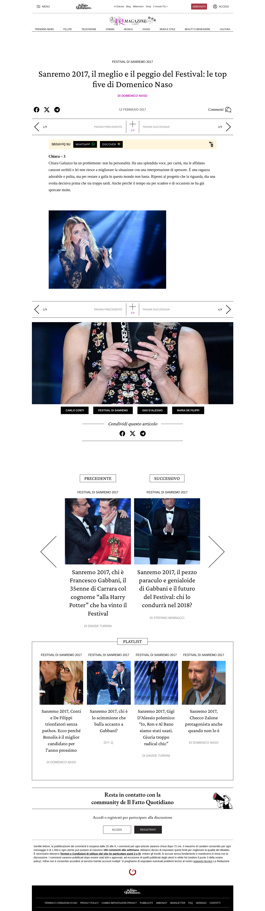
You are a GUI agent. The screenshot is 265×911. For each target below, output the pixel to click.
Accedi (117, 827)
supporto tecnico (203, 858)
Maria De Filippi (188, 410)
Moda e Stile (167, 29)
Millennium (138, 6)
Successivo (167, 477)
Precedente (98, 477)
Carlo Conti (75, 410)
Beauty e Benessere (197, 29)
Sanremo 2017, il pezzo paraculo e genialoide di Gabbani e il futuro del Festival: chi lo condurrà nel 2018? (167, 587)
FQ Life (67, 29)
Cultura (225, 29)
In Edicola (119, 6)
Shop (148, 6)
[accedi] (220, 6)
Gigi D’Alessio (152, 410)
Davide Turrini (100, 624)
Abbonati (199, 6)
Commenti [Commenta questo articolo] (219, 109)
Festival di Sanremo (113, 410)
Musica (128, 29)
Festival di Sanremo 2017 (132, 61)
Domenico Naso (134, 95)
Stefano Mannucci (168, 616)
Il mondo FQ (161, 6)
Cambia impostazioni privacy (119, 900)
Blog (128, 6)
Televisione (88, 29)
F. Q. (111, 740)
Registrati (148, 827)
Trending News (44, 29)
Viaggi (146, 29)
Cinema (110, 29)
